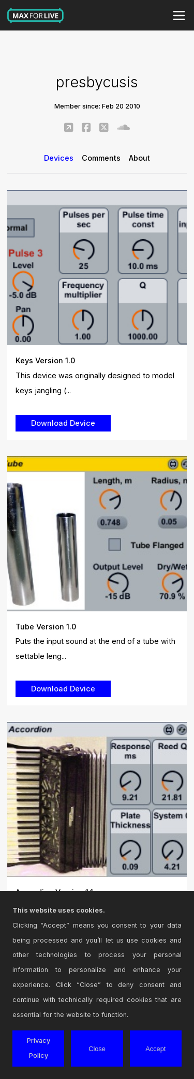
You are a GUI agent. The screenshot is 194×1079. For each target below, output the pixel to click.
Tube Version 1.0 (46, 626)
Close (97, 1049)
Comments (101, 157)
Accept (155, 1049)
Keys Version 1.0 (45, 360)
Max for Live (35, 15)
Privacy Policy (38, 1048)
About (139, 157)
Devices (58, 157)
